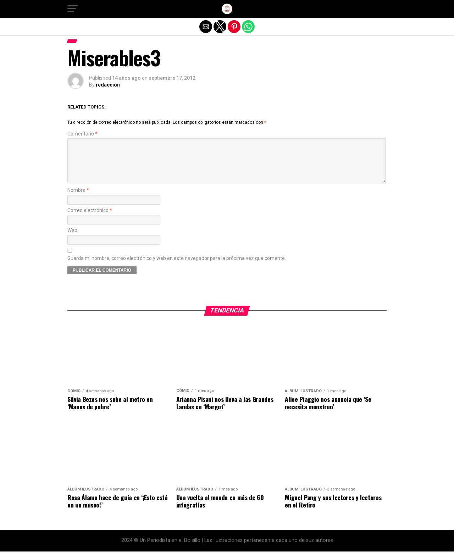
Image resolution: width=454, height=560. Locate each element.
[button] (72, 8)
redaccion (108, 85)
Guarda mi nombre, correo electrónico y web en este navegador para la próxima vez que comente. (176, 267)
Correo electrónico (89, 219)
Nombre (78, 198)
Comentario (82, 134)
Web (72, 239)
